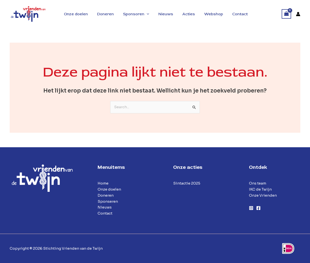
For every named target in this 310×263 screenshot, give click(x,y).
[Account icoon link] (298, 14)
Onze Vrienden (263, 195)
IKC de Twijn (260, 189)
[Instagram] (251, 208)
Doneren (106, 195)
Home (103, 183)
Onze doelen (109, 189)
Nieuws (105, 207)
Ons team (257, 183)
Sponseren (108, 201)
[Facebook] (258, 208)
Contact (105, 213)
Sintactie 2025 (186, 183)
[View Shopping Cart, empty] (286, 14)
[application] (147, 14)
